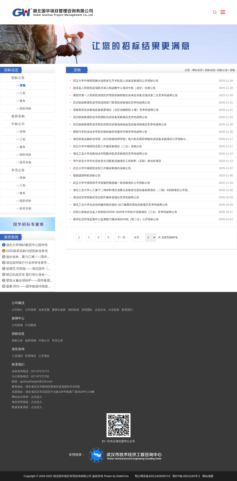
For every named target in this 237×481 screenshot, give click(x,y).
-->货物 (21, 85)
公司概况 (18, 303)
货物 (232, 70)
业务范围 (44, 309)
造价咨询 (18, 349)
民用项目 (30, 355)
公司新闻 (17, 325)
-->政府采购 (23, 162)
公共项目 (44, 355)
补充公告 (18, 170)
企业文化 (100, 309)
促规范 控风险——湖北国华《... (28, 268)
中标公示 (18, 124)
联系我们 (127, 309)
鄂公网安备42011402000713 (152, 476)
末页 (136, 237)
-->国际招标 (23, 108)
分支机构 (113, 309)
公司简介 (17, 309)
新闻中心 (18, 318)
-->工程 (21, 93)
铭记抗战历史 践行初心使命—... (28, 274)
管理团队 (87, 309)
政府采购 (18, 116)
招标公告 (18, 77)
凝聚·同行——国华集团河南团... (28, 286)
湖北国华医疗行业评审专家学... (28, 262)
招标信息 (210, 70)
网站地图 (207, 476)
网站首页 (197, 70)
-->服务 (21, 100)
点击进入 (36, 396)
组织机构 (73, 309)
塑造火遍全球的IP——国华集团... (29, 280)
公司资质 (30, 309)
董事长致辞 (59, 309)
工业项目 (17, 355)
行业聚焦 (30, 325)
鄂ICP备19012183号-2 (186, 476)
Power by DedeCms (116, 476)
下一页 (121, 237)
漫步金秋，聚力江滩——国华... (28, 256)
